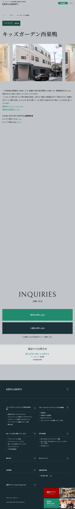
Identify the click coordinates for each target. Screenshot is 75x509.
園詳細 (11, 15)
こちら (19, 119)
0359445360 (37, 360)
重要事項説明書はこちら (11, 109)
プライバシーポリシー (12, 497)
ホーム (4, 15)
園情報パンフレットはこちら (12, 106)
